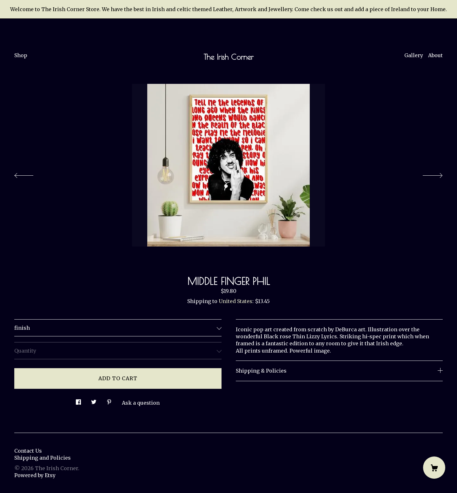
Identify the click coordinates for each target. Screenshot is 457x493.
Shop (20, 55)
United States (235, 301)
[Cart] (434, 467)
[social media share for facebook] (78, 400)
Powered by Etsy (35, 475)
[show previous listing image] (30, 174)
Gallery (413, 55)
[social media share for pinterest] (109, 400)
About (435, 55)
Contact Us (28, 451)
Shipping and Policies (42, 458)
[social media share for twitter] (93, 400)
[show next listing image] (427, 174)
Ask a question (141, 403)
